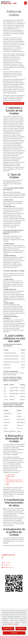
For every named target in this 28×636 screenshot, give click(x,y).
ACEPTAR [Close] (14, 633)
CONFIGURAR (8, 628)
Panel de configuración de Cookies (13, 103)
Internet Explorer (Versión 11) (14, 480)
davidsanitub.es (8, 567)
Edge (7, 478)
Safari (7, 485)
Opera (8, 483)
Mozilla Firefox (10, 476)
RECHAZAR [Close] (20, 628)
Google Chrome (10, 475)
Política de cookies (13, 624)
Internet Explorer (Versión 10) (14, 481)
